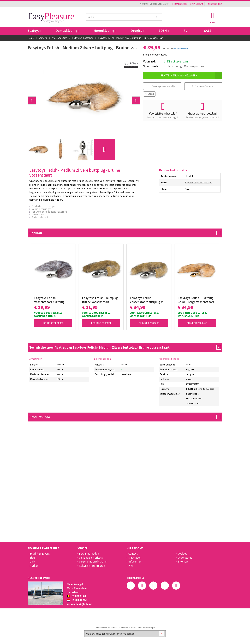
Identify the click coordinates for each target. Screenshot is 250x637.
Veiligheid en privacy (91, 557)
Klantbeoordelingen (146, 627)
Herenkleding (105, 30)
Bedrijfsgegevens (40, 553)
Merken (34, 565)
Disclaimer (123, 627)
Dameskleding (67, 30)
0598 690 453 (77, 600)
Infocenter (134, 561)
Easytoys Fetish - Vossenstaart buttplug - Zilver (50, 300)
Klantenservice (180, 3)
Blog (32, 557)
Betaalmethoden (89, 553)
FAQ (130, 565)
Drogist (137, 30)
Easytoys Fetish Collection (198, 182)
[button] (32, 100)
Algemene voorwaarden (106, 627)
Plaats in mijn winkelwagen (191, 75)
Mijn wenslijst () (214, 3)
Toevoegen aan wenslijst (162, 86)
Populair (125, 233)
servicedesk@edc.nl (79, 604)
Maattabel (149, 94)
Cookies (182, 553)
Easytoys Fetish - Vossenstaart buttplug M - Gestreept (147, 300)
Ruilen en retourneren (92, 565)
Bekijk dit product (53, 323)
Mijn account (196, 3)
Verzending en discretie (93, 561)
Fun (186, 30)
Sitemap (183, 561)
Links (33, 561)
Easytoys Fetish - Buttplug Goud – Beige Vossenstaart (196, 300)
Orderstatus (185, 557)
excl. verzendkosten (180, 49)
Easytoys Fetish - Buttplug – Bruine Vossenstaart (101, 300)
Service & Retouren (203, 86)
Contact (133, 553)
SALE (208, 30)
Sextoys (34, 30)
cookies (130, 633)
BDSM (163, 30)
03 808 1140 (76, 596)
